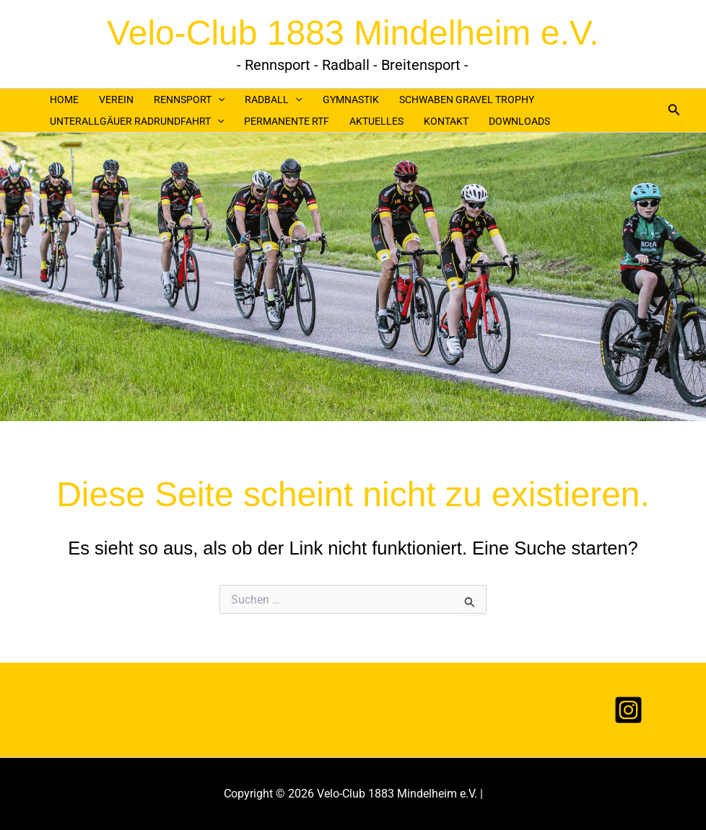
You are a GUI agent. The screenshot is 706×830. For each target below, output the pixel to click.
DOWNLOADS (519, 121)
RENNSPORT (189, 99)
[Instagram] (628, 710)
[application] (218, 99)
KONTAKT (446, 121)
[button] (674, 110)
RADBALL (273, 99)
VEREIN (116, 99)
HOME (64, 99)
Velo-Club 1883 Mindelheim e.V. (352, 33)
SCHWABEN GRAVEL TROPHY (466, 99)
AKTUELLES (376, 121)
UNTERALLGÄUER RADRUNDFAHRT (137, 121)
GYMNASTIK (351, 99)
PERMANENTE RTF (286, 121)
